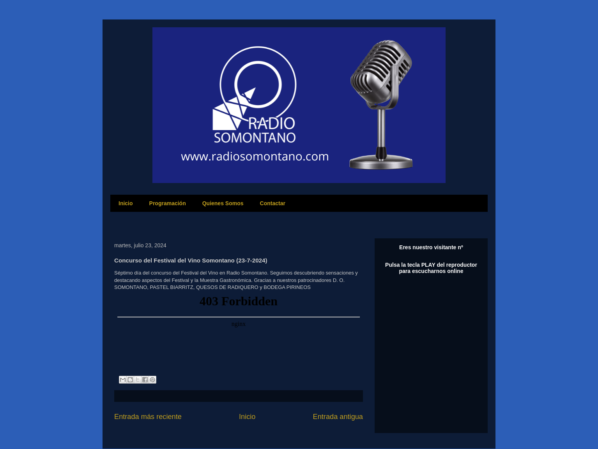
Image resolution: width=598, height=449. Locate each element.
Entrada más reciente (148, 417)
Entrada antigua (338, 417)
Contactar (272, 203)
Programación (167, 203)
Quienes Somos (223, 203)
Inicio (126, 203)
